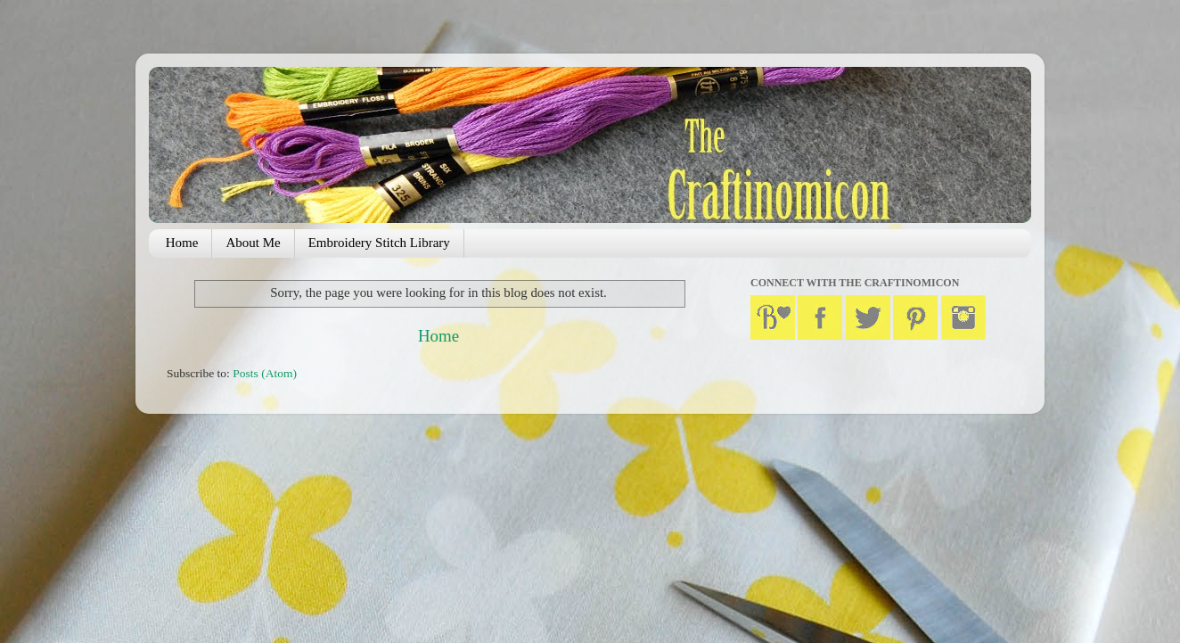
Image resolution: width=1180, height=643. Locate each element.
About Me (252, 242)
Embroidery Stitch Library (379, 242)
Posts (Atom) (265, 373)
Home (182, 242)
